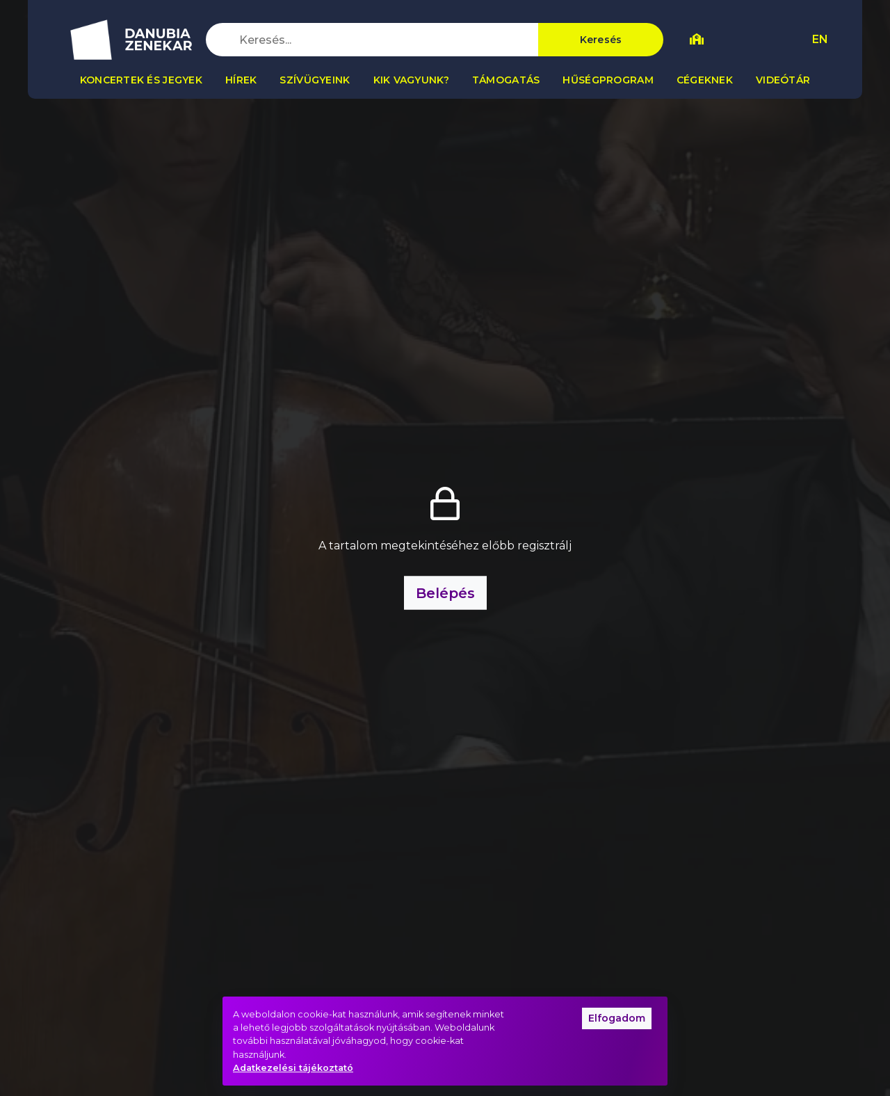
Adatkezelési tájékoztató (293, 1068)
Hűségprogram (608, 80)
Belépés (445, 593)
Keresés (601, 39)
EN (820, 39)
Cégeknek (705, 80)
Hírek (241, 80)
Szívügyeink (315, 80)
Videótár (783, 80)
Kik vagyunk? (411, 80)
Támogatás (506, 80)
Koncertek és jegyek (141, 80)
